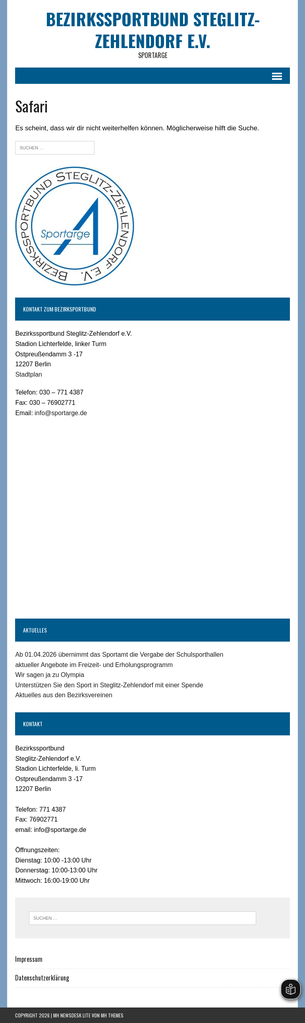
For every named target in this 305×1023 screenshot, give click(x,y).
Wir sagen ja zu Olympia (49, 674)
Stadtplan (28, 374)
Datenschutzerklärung (42, 977)
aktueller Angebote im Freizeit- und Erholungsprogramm (94, 664)
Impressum (28, 959)
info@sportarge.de (61, 413)
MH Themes (112, 1015)
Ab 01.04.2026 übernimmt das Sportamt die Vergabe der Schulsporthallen (119, 654)
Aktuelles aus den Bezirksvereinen (63, 695)
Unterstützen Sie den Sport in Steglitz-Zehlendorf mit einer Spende (109, 685)
